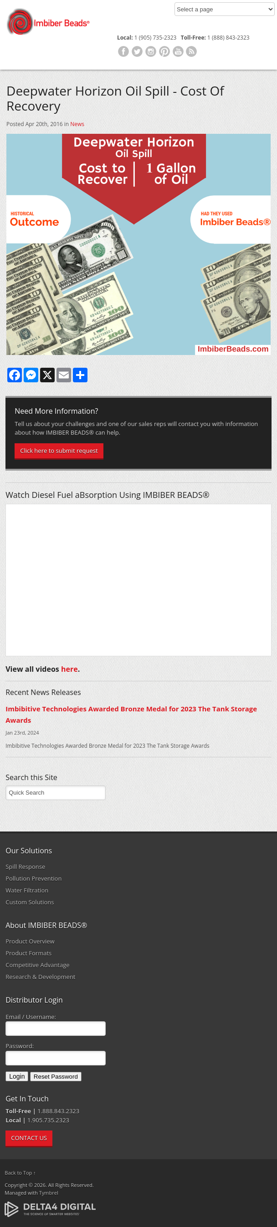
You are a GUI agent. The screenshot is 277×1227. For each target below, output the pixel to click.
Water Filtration (26, 890)
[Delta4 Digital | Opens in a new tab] (50, 1208)
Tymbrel (48, 1192)
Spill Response (25, 866)
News (77, 124)
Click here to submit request (58, 450)
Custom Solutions (29, 902)
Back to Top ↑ (20, 1172)
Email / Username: (30, 1017)
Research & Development (40, 977)
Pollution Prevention (33, 878)
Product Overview (30, 941)
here (69, 669)
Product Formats (28, 953)
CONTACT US (29, 1138)
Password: (19, 1046)
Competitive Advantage (37, 965)
